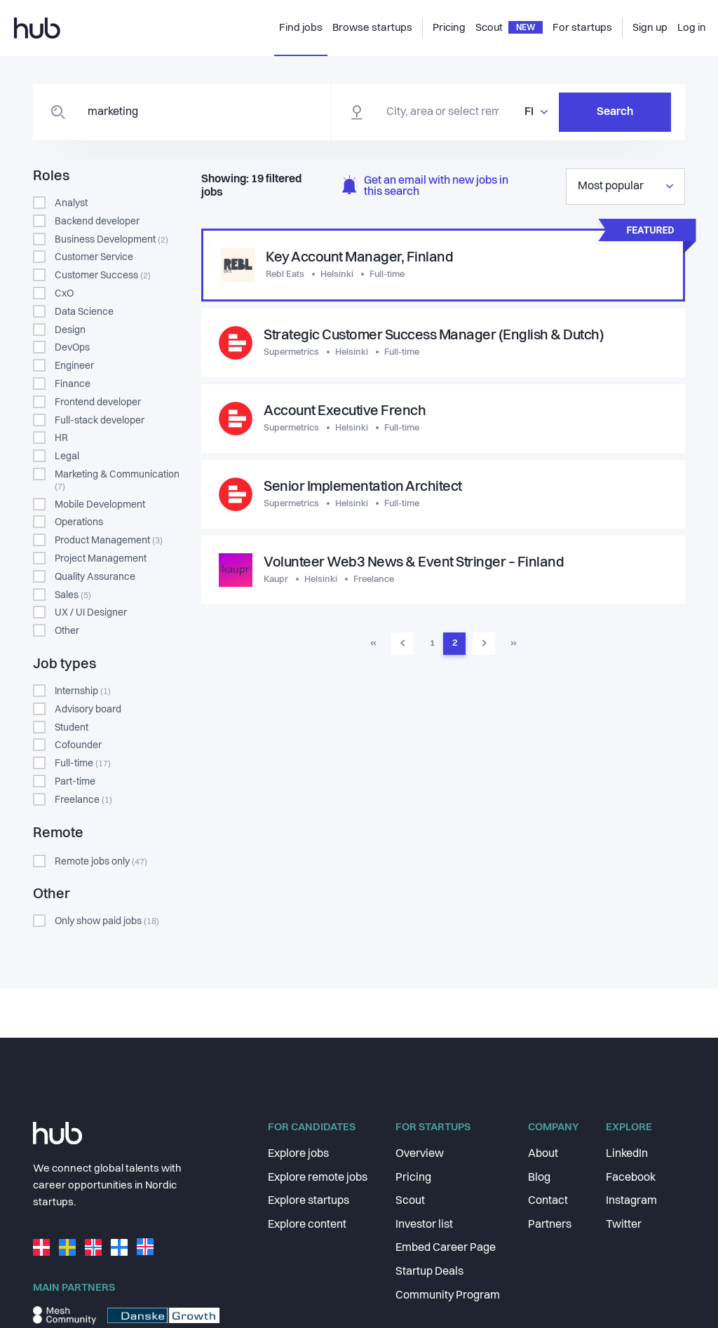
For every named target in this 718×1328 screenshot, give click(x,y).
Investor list (424, 1225)
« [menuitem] (373, 643)
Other (67, 631)
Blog (539, 1178)
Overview (419, 1154)
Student (71, 728)
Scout (410, 1201)
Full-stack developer (99, 421)
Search (615, 112)
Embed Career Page (445, 1248)
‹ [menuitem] (403, 643)
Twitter (624, 1225)
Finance (72, 384)
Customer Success (103, 275)
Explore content (307, 1225)
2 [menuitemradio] (454, 643)
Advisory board (88, 709)
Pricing (413, 1178)
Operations (79, 522)
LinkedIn (627, 1154)
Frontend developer (98, 402)
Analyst (71, 203)
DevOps (72, 348)
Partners (549, 1225)
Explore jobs (298, 1154)
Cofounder (78, 745)
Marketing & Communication (117, 481)
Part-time (75, 782)
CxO (64, 294)
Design (70, 330)
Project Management (101, 559)
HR (61, 438)
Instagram (631, 1201)
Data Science (84, 312)
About (543, 1154)
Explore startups (308, 1201)
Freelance (83, 800)
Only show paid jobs (107, 921)
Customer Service (94, 257)
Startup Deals (429, 1272)
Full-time (83, 763)
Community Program (447, 1295)
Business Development (111, 240)
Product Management (109, 541)
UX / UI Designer (91, 613)
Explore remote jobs (317, 1178)
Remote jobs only (101, 862)
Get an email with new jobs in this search (425, 186)
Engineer (74, 366)
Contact (548, 1201)
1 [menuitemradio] (432, 643)
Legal (67, 456)
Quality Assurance (95, 577)
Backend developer (97, 221)
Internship (83, 691)
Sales (73, 595)
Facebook (631, 1178)
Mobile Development (100, 505)
